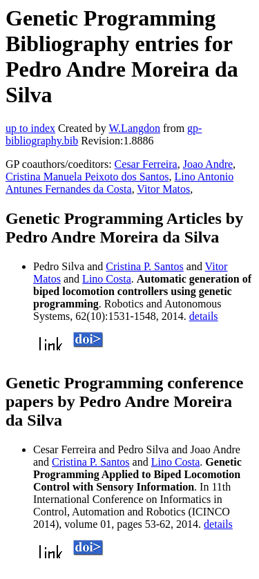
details (203, 316)
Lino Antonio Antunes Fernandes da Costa (119, 183)
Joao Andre (208, 164)
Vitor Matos (163, 189)
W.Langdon (134, 128)
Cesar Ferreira (146, 164)
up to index (30, 128)
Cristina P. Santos (144, 266)
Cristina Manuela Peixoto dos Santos (87, 176)
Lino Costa (106, 279)
